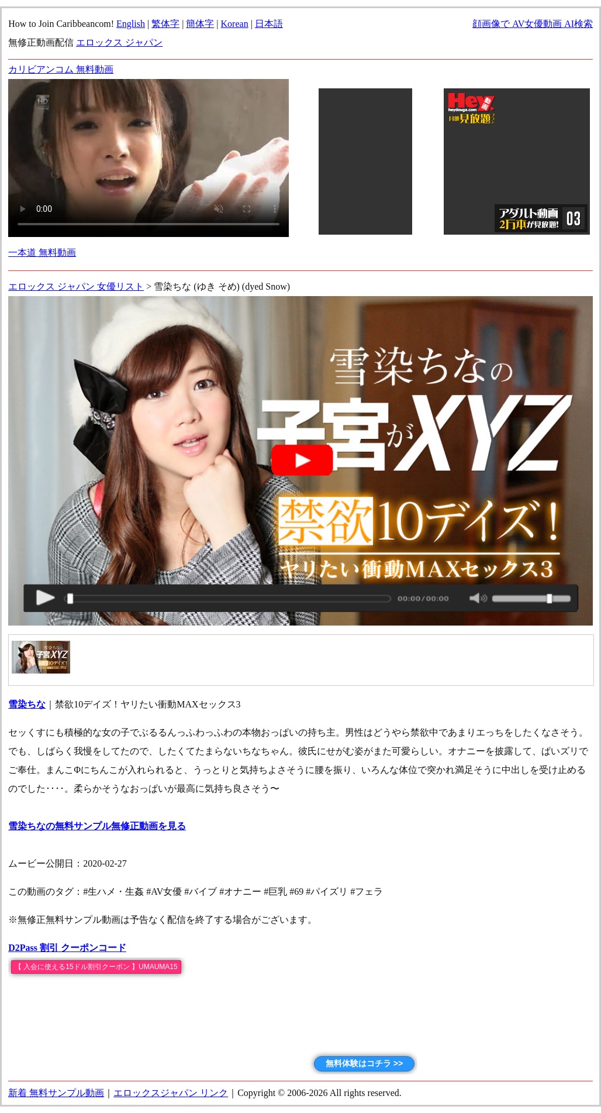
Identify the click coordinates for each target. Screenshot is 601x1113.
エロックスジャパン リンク (170, 1093)
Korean (234, 24)
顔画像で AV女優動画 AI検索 (532, 24)
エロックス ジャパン (119, 42)
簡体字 (200, 24)
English (130, 24)
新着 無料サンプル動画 (56, 1093)
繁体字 (165, 24)
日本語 (269, 24)
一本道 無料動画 (42, 252)
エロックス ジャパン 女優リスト (76, 286)
